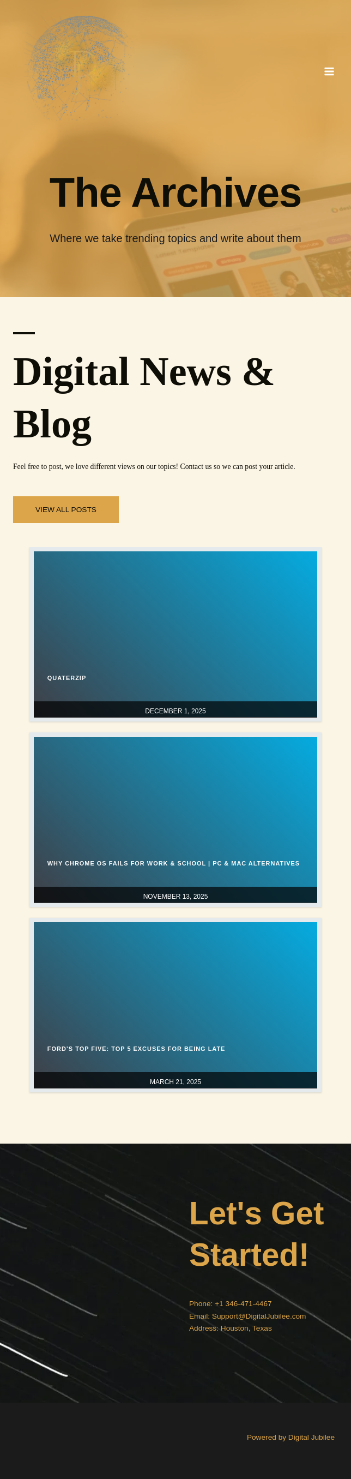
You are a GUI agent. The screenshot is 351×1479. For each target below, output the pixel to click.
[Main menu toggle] (329, 71)
